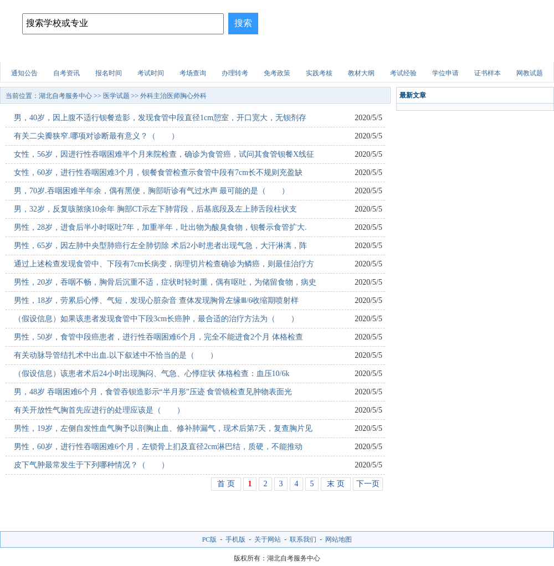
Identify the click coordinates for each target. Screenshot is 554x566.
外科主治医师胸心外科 (173, 96)
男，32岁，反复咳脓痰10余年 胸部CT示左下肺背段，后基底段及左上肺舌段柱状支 (155, 209)
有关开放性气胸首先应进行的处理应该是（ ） (99, 410)
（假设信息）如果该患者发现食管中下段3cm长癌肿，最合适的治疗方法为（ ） (156, 319)
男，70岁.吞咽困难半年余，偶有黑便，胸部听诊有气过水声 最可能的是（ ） (151, 191)
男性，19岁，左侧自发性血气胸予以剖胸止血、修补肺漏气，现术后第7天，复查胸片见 (163, 428)
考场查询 (192, 73)
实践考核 (319, 73)
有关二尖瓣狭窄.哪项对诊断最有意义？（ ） (96, 136)
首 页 (226, 484)
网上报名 (522, 52)
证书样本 (487, 73)
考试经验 (403, 73)
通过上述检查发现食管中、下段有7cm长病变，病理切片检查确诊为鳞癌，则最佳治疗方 (164, 264)
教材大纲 (361, 73)
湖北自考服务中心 (65, 96)
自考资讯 (66, 73)
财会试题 (374, 52)
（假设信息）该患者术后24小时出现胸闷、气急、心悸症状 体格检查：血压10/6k (151, 373)
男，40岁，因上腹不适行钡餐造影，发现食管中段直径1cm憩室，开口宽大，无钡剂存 (160, 118)
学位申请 (445, 73)
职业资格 (325, 52)
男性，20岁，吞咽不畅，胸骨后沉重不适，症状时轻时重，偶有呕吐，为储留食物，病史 (165, 282)
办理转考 (235, 73)
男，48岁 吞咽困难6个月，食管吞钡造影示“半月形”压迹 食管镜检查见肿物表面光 (153, 392)
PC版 (209, 539)
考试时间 (150, 73)
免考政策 (277, 73)
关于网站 (267, 539)
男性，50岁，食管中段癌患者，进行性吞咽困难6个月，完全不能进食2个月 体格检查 (158, 337)
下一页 (367, 484)
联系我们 (303, 539)
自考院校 (78, 52)
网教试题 (529, 73)
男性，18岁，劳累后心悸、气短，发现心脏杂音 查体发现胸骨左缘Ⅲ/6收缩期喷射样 (156, 300)
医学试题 (423, 52)
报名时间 (108, 73)
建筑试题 (275, 52)
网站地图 (338, 539)
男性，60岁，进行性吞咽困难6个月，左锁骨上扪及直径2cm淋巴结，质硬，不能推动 (158, 446)
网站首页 (29, 52)
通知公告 (24, 73)
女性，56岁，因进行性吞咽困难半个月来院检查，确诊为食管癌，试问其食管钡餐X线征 (164, 154)
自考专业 (177, 52)
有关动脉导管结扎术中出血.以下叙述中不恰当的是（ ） (116, 355)
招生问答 (226, 52)
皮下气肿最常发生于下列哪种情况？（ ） (91, 465)
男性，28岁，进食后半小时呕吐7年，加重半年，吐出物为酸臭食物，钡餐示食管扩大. (160, 227)
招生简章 (127, 52)
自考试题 (473, 52)
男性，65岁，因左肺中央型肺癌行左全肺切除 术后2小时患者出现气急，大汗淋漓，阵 (160, 245)
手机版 (235, 539)
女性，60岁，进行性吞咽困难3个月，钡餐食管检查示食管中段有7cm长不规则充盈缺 (158, 172)
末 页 (336, 484)
